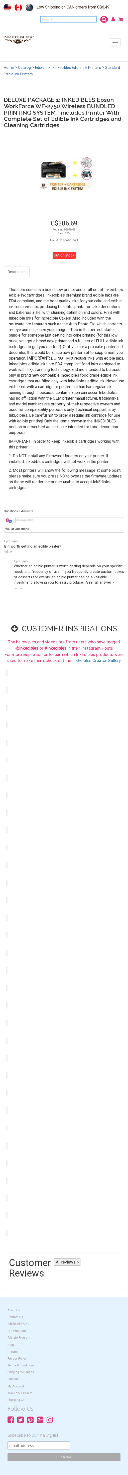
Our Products (17, 1331)
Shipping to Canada (21, 1372)
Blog (11, 1345)
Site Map (13, 1379)
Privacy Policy (17, 1358)
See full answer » (100, 582)
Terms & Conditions (21, 1365)
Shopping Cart (17, 1400)
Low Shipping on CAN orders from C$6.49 (73, 7)
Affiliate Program (19, 1337)
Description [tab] (17, 272)
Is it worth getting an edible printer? (32, 546)
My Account (16, 1386)
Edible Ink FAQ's (18, 1324)
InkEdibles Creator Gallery (96, 660)
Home (9, 67)
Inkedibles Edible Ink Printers (78, 67)
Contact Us (15, 1317)
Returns (13, 1352)
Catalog (24, 67)
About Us (14, 1310)
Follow (8, 552)
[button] (16, 589)
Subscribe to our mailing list (33, 1435)
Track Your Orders (20, 1393)
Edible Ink (42, 67)
